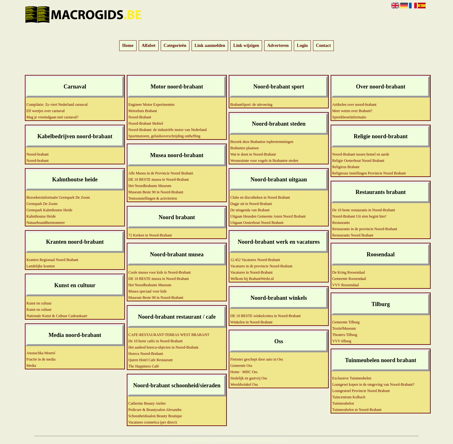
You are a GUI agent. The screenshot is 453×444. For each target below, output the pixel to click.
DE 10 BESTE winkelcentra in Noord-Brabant (265, 316)
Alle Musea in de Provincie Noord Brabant (160, 173)
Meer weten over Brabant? (352, 111)
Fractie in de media (40, 359)
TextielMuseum (344, 328)
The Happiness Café (143, 366)
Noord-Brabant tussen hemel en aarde (360, 154)
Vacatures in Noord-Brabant (251, 272)
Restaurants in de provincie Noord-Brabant (364, 229)
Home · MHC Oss (244, 372)
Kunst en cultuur (39, 303)
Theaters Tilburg (344, 335)
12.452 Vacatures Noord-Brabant (255, 260)
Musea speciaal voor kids (147, 291)
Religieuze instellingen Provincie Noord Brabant (369, 173)
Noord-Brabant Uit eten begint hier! (359, 216)
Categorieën (175, 45)
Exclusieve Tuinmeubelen (351, 378)
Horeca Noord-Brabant (145, 353)
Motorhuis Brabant (142, 111)
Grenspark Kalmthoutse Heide (49, 210)
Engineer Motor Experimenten (151, 104)
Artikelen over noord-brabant (354, 104)
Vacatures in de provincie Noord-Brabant (261, 266)
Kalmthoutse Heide (41, 216)
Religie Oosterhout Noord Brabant (358, 160)
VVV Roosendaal (345, 285)
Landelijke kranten (40, 266)
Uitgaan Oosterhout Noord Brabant (256, 222)
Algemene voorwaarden (253, 439)
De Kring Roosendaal (348, 272)
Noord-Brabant (139, 117)
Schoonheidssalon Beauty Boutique (155, 416)
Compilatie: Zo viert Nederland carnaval (57, 104)
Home (127, 45)
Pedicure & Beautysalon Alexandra (155, 409)
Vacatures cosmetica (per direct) (152, 422)
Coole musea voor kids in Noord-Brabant (159, 272)
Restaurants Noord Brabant (352, 235)
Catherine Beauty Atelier (147, 403)
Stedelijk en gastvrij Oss (248, 378)
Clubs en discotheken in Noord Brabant (260, 197)
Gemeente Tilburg (346, 322)
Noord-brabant (37, 154)
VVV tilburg (341, 341)
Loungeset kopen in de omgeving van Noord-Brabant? (373, 384)
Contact (323, 45)
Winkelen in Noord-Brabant (251, 322)
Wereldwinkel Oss (244, 384)
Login (302, 45)
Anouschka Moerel (40, 353)
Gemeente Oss (241, 365)
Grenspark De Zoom (42, 204)
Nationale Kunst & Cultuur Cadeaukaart (56, 316)
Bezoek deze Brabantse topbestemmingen (261, 141)
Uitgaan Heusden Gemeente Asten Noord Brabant (268, 216)
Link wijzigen (246, 45)
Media (31, 365)
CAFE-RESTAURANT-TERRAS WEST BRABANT (169, 335)
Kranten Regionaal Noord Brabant (52, 260)
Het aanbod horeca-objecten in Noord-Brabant (163, 347)
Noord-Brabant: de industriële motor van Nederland (167, 130)
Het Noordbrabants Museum (149, 186)
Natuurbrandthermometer (45, 222)
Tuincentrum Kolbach (348, 397)
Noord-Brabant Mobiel (145, 123)
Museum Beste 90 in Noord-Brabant (155, 192)
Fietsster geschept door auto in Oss (256, 359)
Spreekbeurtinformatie (349, 117)
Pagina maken (222, 439)
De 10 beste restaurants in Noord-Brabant (363, 210)
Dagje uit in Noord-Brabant (251, 204)
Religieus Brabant (345, 167)
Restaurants (341, 222)
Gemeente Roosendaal (349, 278)
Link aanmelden (209, 45)
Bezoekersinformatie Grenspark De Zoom (58, 197)
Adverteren (277, 45)
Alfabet (148, 45)
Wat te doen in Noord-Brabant (253, 154)
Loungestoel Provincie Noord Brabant (361, 391)
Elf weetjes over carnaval (45, 111)
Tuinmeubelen (343, 403)
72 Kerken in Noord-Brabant (150, 235)
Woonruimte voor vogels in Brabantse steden (264, 160)
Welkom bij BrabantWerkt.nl (252, 278)
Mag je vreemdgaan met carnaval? (52, 117)
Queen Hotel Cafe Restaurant (150, 360)
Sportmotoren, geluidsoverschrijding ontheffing (164, 136)
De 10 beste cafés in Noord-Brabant (155, 341)
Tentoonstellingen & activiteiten (152, 198)
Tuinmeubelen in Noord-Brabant (357, 409)
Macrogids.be (198, 439)
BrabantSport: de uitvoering (251, 104)
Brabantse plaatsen (244, 148)
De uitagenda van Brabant (250, 210)
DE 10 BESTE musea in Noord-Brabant (158, 179)
